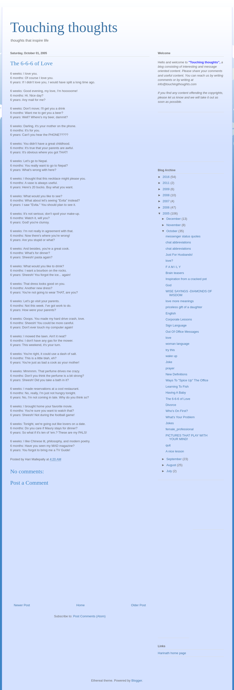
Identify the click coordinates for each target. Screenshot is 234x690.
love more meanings (180, 301)
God (169, 285)
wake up (171, 356)
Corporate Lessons (179, 319)
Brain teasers (175, 273)
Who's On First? (177, 411)
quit (168, 445)
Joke (169, 362)
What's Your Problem (180, 417)
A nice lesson (175, 451)
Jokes (170, 423)
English (171, 313)
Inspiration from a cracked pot (186, 279)
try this (170, 350)
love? (169, 260)
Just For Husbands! (179, 254)
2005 (167, 213)
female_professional (179, 429)
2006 (167, 207)
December (174, 219)
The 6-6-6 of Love (178, 399)
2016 (167, 177)
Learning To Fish (177, 386)
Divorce (171, 405)
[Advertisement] (179, 139)
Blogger (136, 680)
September (174, 459)
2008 (167, 195)
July (169, 471)
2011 (167, 183)
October (172, 231)
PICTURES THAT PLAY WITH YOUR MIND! (186, 437)
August (171, 465)
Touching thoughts (64, 27)
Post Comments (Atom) (89, 616)
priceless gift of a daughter (184, 307)
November (174, 225)
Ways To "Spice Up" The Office (187, 380)
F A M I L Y (173, 267)
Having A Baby (176, 392)
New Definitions (176, 374)
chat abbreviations (178, 242)
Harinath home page (172, 653)
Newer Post (22, 605)
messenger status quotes (183, 236)
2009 (167, 189)
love (168, 337)
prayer (170, 368)
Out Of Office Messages (182, 331)
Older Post (138, 605)
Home (80, 605)
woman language (177, 343)
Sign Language (176, 325)
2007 (167, 201)
